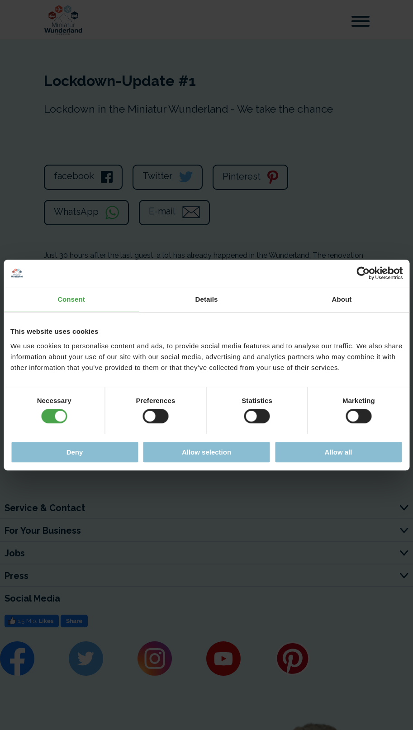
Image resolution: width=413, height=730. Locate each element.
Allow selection (206, 452)
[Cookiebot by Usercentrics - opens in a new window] (363, 273)
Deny (74, 452)
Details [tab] (206, 299)
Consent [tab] (71, 299)
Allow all (338, 452)
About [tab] (342, 299)
